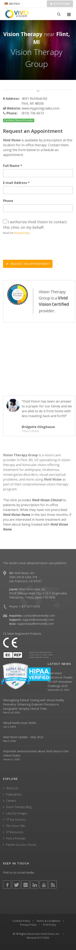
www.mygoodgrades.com (40, 108)
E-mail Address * (16, 182)
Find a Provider (16, 838)
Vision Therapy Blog (18, 807)
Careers (11, 801)
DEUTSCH (12, 3)
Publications (14, 794)
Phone (8, 201)
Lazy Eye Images (16, 813)
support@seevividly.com (38, 620)
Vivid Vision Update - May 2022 (23, 737)
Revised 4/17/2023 (38, 937)
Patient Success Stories (21, 845)
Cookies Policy (21, 921)
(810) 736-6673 (33, 113)
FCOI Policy (49, 924)
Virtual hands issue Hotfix (19, 723)
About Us (12, 788)
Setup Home (60, 3)
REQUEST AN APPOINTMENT (28, 264)
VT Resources (15, 832)
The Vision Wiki (15, 826)
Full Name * (12, 165)
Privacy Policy (22, 233)
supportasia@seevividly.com (35, 624)
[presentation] (34, 248)
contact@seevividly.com (39, 615)
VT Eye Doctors (16, 819)
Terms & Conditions (48, 921)
